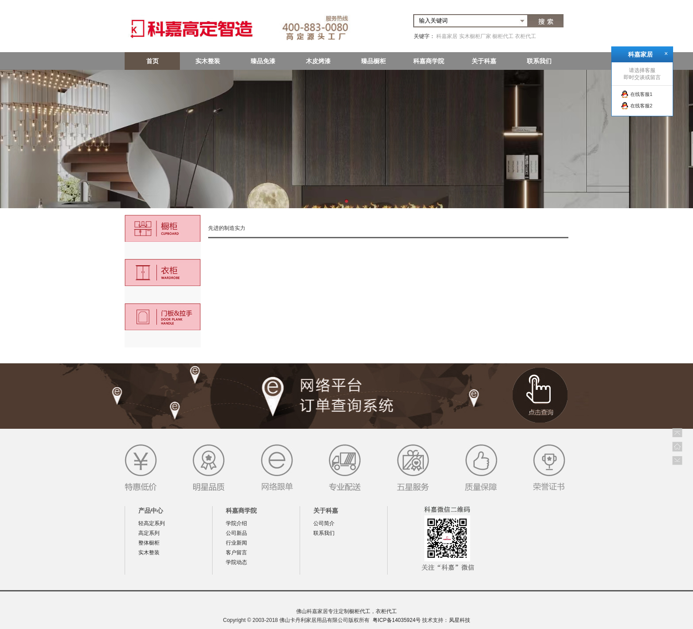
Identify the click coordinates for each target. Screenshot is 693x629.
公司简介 (324, 523)
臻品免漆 (263, 61)
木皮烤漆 (318, 61)
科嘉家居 (446, 36)
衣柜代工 (525, 36)
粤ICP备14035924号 (397, 620)
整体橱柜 (149, 543)
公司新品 (236, 533)
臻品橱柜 (373, 61)
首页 (152, 61)
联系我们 (539, 61)
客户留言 (236, 552)
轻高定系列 (151, 523)
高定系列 (149, 533)
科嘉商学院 (428, 61)
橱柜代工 (503, 36)
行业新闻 (236, 543)
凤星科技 (459, 620)
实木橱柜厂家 (475, 36)
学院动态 (236, 562)
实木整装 (207, 61)
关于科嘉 (484, 61)
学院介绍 (236, 523)
